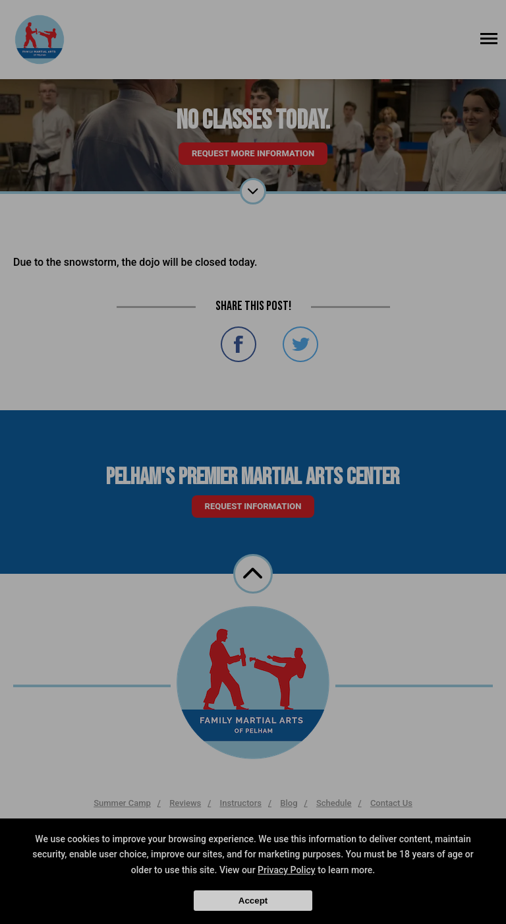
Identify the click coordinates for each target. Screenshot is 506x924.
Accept (253, 901)
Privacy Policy (287, 870)
